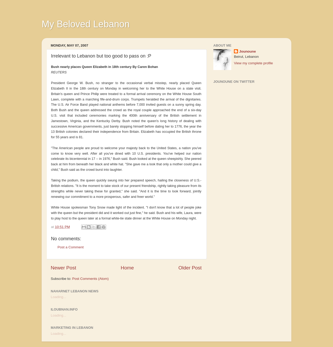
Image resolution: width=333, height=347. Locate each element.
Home (127, 267)
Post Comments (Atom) (90, 279)
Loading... (58, 297)
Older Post (190, 267)
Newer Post (63, 267)
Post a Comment (70, 247)
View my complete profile (253, 63)
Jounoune (247, 51)
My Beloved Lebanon (86, 24)
